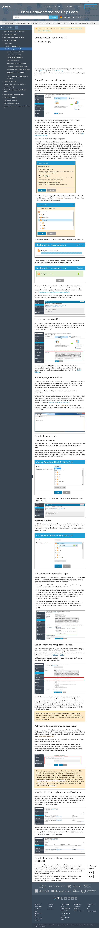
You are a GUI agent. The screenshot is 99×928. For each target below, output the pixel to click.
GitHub (79, 370)
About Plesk (38, 906)
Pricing (57, 6)
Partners (85, 1)
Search (54, 17)
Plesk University (91, 911)
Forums (89, 909)
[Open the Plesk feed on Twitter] (65, 898)
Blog (89, 1)
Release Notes (20, 23)
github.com (43, 71)
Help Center (69, 6)
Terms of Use (38, 913)
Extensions (51, 909)
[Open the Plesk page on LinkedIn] (69, 898)
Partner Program (79, 911)
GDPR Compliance (70, 23)
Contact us (94, 1)
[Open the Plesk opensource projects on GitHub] (76, 898)
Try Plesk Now (32, 23)
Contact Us (64, 915)
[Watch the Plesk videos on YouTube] (72, 898)
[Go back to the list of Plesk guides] (2, 27)
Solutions (47, 6)
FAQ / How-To (57, 23)
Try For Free (90, 6)
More (80, 6)
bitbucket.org (59, 71)
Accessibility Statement (87, 23)
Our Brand (38, 909)
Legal (36, 915)
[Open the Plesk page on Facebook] (62, 898)
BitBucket (37, 372)
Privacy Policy (39, 918)
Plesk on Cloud (45, 23)
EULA (36, 911)
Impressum (38, 920)
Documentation (8, 23)
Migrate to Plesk (65, 913)
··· (16, 27)
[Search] (31, 17)
